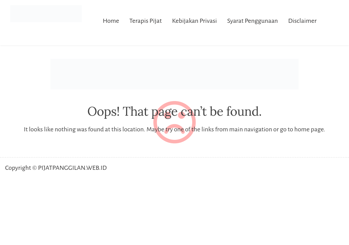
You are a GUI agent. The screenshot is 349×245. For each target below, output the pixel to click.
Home (111, 20)
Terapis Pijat (146, 20)
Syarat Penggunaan (252, 20)
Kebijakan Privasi (194, 20)
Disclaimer (302, 20)
